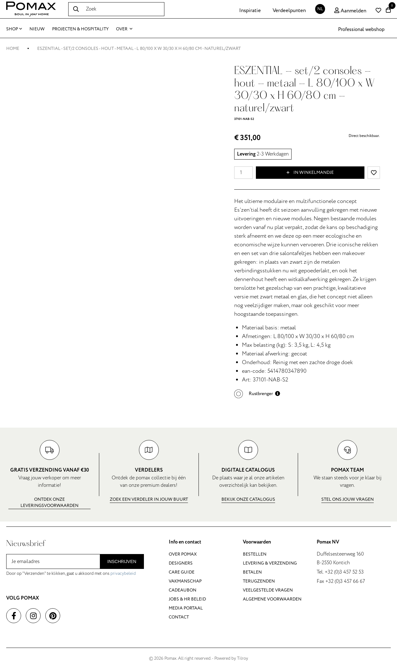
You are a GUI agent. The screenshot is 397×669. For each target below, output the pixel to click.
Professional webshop (361, 29)
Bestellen (254, 554)
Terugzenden (259, 581)
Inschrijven (121, 561)
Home (12, 48)
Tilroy (242, 658)
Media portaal (186, 608)
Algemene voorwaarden (272, 599)
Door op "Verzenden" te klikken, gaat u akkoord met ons (71, 573)
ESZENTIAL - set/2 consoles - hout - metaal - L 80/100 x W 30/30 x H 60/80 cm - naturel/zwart (139, 48)
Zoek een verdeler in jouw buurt (149, 499)
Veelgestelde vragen (268, 590)
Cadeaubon (182, 590)
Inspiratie (250, 10)
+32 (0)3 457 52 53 (344, 572)
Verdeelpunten (289, 10)
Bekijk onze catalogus (248, 499)
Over (124, 29)
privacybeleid (123, 573)
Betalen (252, 572)
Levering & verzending (270, 563)
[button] (257, 393)
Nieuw (37, 29)
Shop (14, 29)
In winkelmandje (310, 172)
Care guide (181, 572)
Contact (179, 617)
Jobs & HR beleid (187, 599)
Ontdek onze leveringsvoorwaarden (49, 502)
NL (320, 9)
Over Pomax (183, 554)
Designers (181, 563)
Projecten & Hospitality (80, 29)
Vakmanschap (185, 581)
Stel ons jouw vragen (347, 499)
